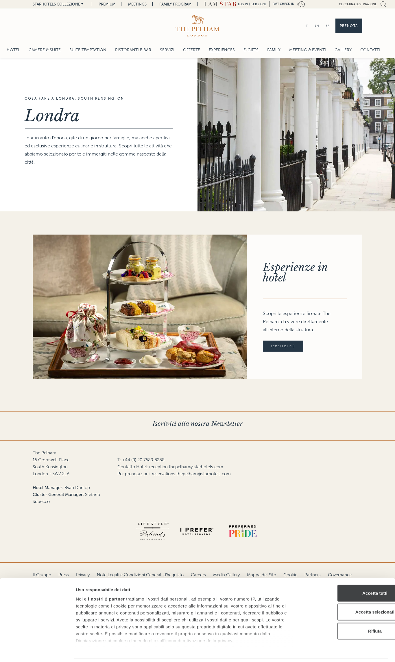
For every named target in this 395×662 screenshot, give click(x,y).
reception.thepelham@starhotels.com (186, 467)
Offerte (191, 50)
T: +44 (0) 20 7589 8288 (141, 460)
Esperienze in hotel (295, 272)
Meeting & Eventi (307, 50)
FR (328, 25)
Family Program (175, 4)
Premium (107, 4)
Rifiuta (347, 611)
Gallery (343, 50)
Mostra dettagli (304, 650)
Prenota (349, 26)
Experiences (222, 50)
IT (306, 25)
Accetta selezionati (346, 592)
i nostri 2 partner (106, 579)
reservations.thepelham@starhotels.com (191, 473)
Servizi (167, 50)
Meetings (137, 4)
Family (273, 50)
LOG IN (243, 4)
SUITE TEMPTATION (87, 50)
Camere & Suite (45, 50)
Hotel (13, 50)
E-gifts (251, 50)
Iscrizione (259, 4)
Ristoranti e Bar (133, 50)
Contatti (370, 50)
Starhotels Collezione (56, 4)
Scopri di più (287, 346)
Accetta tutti (346, 573)
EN (317, 25)
